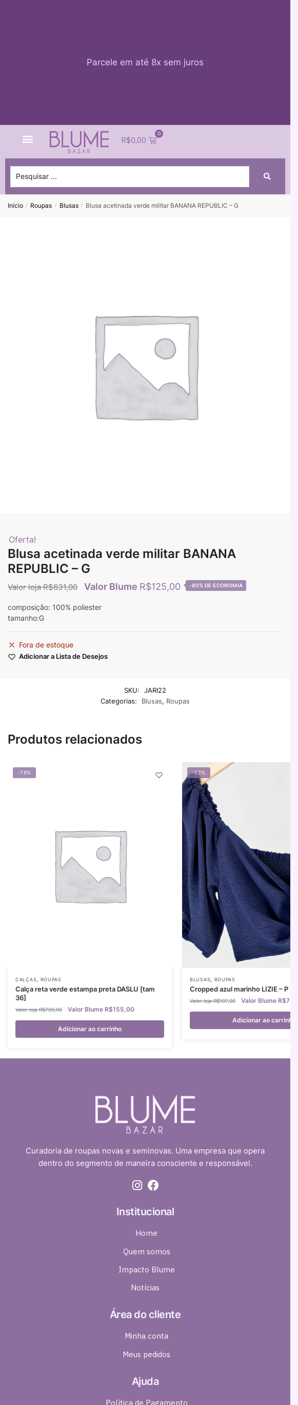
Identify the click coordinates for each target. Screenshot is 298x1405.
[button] (27, 138)
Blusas (68, 205)
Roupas (41, 205)
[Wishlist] (159, 775)
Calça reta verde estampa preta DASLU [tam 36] (85, 993)
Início (15, 205)
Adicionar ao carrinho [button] (90, 1029)
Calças (25, 979)
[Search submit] (267, 176)
